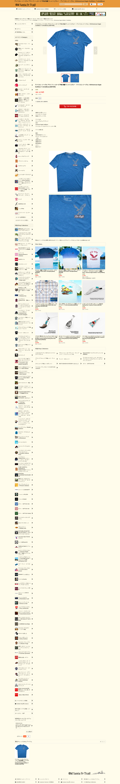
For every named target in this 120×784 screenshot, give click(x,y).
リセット (102, 741)
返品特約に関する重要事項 (42, 101)
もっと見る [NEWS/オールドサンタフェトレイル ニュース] (29, 731)
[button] (97, 9)
